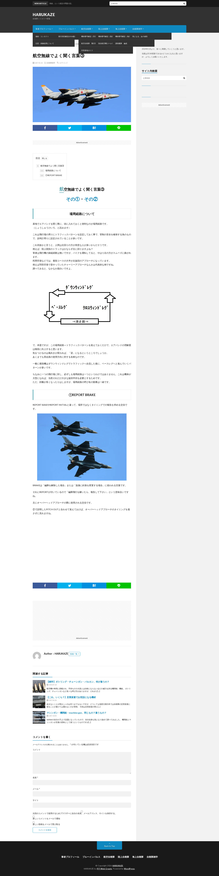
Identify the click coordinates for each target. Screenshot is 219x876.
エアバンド (63, 63)
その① (73, 199)
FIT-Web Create (104, 869)
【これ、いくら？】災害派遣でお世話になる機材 (71, 697)
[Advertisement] (82, 544)
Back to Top (109, 846)
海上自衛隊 (120, 29)
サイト (36, 800)
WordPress (129, 869)
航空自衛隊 (86, 29)
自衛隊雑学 (137, 29)
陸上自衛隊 (103, 29)
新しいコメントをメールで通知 (46, 818)
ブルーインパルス (66, 29)
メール (36, 789)
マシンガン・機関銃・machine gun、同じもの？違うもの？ (76, 712)
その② (91, 199)
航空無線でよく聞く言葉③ (50, 166)
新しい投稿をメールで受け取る (46, 824)
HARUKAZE (44, 14)
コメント (37, 750)
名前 (35, 778)
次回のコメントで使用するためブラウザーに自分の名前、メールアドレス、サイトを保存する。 (75, 813)
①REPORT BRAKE (51, 175)
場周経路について (50, 170)
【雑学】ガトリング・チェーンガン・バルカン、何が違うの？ (78, 681)
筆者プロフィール (43, 29)
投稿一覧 (73, 654)
